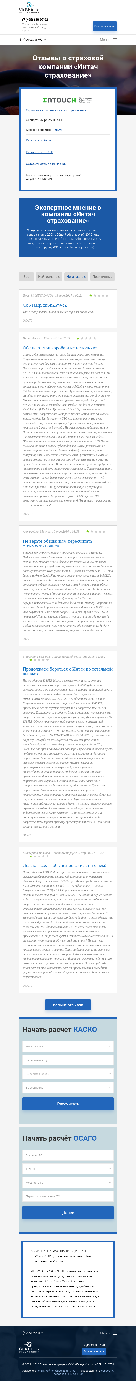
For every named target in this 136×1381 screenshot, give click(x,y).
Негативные (76, 276)
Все (26, 276)
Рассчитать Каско (39, 140)
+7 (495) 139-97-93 (34, 19)
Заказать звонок (104, 26)
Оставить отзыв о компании (46, 163)
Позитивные (102, 276)
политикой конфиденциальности (57, 1370)
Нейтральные (49, 276)
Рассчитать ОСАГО (39, 152)
